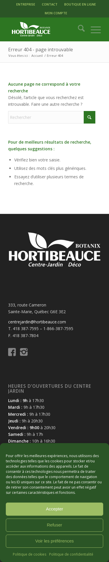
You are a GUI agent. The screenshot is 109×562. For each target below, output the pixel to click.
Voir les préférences (54, 540)
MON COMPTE (56, 13)
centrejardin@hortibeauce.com (37, 322)
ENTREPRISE (25, 4)
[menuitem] (25, 4)
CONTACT (50, 4)
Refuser (54, 524)
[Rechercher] (78, 29)
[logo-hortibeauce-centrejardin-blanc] (45, 29)
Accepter (54, 508)
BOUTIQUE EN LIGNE (80, 4)
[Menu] (93, 29)
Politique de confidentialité (71, 554)
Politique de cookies (29, 554)
